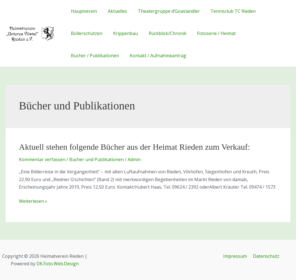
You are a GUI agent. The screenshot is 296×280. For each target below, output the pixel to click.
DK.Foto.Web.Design (57, 264)
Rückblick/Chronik (163, 33)
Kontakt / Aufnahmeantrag (155, 55)
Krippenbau (122, 33)
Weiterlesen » (33, 201)
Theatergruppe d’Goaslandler (164, 11)
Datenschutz (265, 256)
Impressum (236, 256)
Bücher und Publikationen (96, 159)
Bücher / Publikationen (94, 55)
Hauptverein (83, 11)
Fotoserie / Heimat (210, 33)
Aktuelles (114, 11)
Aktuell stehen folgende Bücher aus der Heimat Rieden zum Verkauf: (134, 146)
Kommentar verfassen (42, 159)
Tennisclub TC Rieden (226, 11)
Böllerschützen (85, 33)
